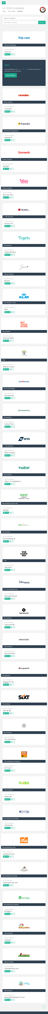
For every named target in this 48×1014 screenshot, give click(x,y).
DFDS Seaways (9, 453)
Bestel (7, 54)
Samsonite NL (9, 625)
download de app (23, 69)
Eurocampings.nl (9, 539)
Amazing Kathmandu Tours (14, 997)
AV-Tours (7, 768)
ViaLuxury (8, 567)
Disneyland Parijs (10, 596)
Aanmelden (10, 75)
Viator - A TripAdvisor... (13, 481)
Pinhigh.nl (8, 911)
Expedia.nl (8, 137)
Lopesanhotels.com (10, 883)
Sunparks (7, 940)
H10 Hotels (8, 825)
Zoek (42, 22)
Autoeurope (9, 395)
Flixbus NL (8, 797)
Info (13, 54)
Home (4, 11)
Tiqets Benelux (10, 252)
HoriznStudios (9, 653)
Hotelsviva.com (8, 854)
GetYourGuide (8, 338)
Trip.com (7, 52)
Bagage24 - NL (8, 682)
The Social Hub (10, 739)
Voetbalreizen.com (11, 968)
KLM (6, 309)
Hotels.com (8, 223)
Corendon (8, 109)
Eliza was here (8, 195)
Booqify (6, 510)
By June (7, 281)
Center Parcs (9, 424)
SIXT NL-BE (7, 711)
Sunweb (6, 166)
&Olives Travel (8, 367)
